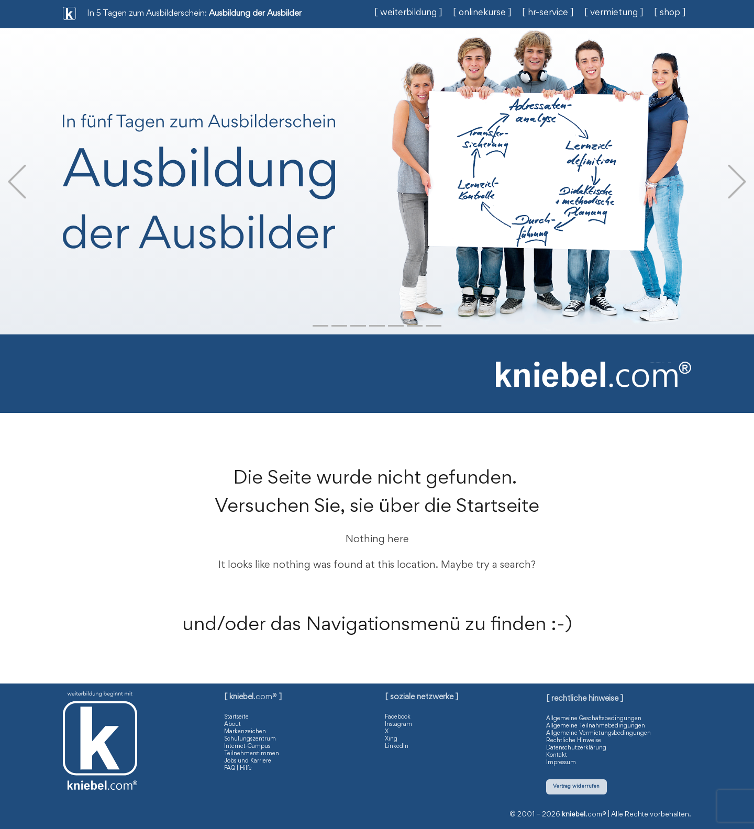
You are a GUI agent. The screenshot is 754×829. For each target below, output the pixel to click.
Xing (391, 739)
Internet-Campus (247, 746)
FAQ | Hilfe (238, 768)
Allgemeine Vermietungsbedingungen (598, 733)
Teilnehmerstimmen (251, 753)
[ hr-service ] (548, 13)
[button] (17, 181)
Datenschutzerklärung (576, 747)
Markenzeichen (245, 731)
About (232, 724)
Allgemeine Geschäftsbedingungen (593, 718)
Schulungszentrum (250, 739)
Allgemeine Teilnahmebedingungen (595, 726)
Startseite (236, 717)
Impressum (561, 762)
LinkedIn (396, 746)
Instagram (398, 724)
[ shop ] (670, 13)
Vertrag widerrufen (576, 786)
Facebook (398, 717)
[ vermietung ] (614, 13)
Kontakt (556, 755)
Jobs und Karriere (247, 761)
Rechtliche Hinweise (573, 740)
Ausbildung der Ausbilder (255, 14)
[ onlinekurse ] (482, 13)
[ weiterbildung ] (408, 13)
